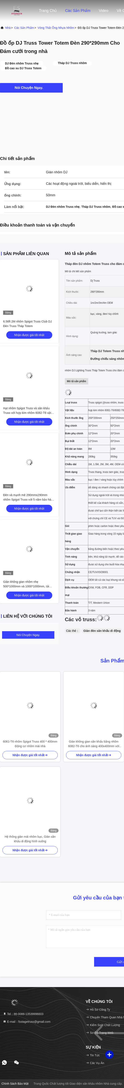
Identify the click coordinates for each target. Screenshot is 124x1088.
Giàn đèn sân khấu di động (102, 630)
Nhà (8, 27)
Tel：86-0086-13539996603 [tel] (23, 1014)
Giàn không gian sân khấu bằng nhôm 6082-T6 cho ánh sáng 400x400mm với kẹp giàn (93, 744)
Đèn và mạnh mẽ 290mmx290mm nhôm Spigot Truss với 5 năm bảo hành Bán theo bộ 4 (28, 499)
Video (103, 11)
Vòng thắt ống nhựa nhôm (56, 27)
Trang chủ (48, 11)
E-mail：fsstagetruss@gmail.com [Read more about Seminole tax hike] (26, 1021)
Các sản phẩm (77, 11)
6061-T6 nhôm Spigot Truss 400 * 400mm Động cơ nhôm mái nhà (30, 744)
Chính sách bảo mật (15, 1083)
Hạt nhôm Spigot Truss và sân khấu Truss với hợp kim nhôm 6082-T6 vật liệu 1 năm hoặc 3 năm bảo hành (27, 413)
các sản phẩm (24, 27)
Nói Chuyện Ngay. (31, 88)
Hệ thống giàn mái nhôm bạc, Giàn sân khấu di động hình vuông (30, 839)
